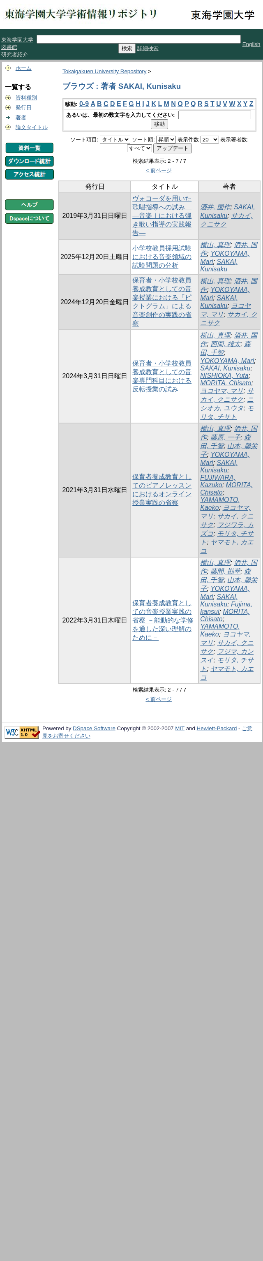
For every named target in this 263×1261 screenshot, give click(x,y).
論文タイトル (32, 127)
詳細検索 (148, 48)
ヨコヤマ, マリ (221, 390)
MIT (180, 728)
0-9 (84, 103)
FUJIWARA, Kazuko (217, 481)
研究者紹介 (14, 54)
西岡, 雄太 (225, 343)
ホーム (24, 68)
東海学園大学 (17, 40)
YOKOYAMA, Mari (227, 360)
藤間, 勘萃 (225, 571)
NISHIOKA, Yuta (224, 375)
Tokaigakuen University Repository (104, 71)
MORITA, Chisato (225, 382)
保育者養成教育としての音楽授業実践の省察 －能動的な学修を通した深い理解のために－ (162, 620)
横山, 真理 (215, 244)
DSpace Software (94, 728)
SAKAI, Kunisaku (219, 265)
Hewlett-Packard (217, 728)
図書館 (9, 47)
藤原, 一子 (225, 437)
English (251, 44)
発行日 (24, 107)
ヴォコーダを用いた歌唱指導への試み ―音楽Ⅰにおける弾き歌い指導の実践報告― (161, 215)
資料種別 (26, 98)
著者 (21, 117)
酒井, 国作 (215, 207)
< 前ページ (158, 170)
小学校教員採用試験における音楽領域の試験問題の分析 (161, 257)
